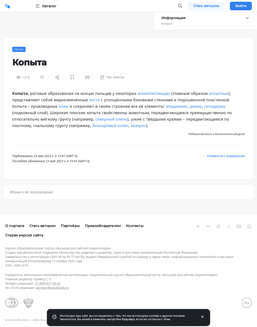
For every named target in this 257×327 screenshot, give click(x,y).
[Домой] (8, 6)
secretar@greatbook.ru (52, 288)
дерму (196, 106)
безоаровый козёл (110, 125)
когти (94, 99)
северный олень (111, 119)
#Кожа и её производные (31, 192)
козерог (138, 125)
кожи (64, 106)
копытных (218, 93)
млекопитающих (154, 93)
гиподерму (214, 106)
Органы (19, 49)
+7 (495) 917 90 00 (47, 283)
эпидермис (177, 106)
